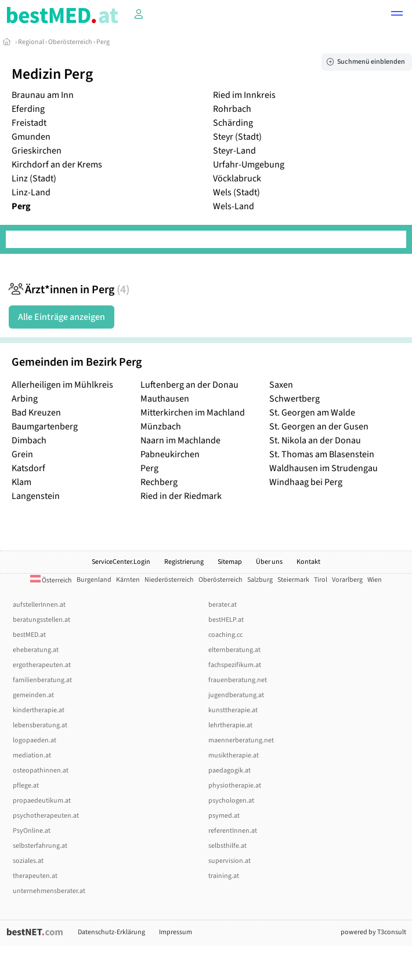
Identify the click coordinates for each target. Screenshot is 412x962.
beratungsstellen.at (41, 620)
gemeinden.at (33, 695)
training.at (223, 876)
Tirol (320, 580)
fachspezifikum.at (234, 665)
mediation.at (32, 755)
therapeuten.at (35, 876)
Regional (31, 42)
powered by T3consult (373, 932)
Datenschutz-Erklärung (111, 932)
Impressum (175, 932)
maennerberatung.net (241, 740)
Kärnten (128, 580)
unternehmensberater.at (49, 891)
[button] (397, 15)
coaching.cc (225, 635)
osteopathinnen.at (40, 770)
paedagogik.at (229, 770)
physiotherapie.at (234, 785)
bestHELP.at (226, 620)
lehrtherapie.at (230, 725)
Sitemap (230, 562)
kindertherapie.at (38, 710)
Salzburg (260, 580)
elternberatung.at (234, 650)
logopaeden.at (34, 740)
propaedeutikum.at (42, 801)
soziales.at (28, 861)
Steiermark (293, 580)
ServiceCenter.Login (121, 562)
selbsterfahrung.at (40, 846)
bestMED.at (29, 635)
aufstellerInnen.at (39, 605)
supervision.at (229, 861)
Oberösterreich (70, 42)
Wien (374, 580)
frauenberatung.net (237, 680)
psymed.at (224, 816)
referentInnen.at (232, 831)
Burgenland (94, 580)
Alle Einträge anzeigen (61, 317)
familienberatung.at (42, 680)
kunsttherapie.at (233, 710)
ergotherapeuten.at (42, 665)
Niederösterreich (169, 580)
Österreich (51, 580)
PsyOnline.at (31, 831)
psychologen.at (231, 801)
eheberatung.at (36, 650)
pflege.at (26, 785)
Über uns (269, 562)
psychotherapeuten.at (46, 816)
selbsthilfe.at (227, 846)
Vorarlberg (347, 580)
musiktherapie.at (233, 755)
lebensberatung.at (40, 725)
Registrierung (184, 562)
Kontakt (308, 562)
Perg (103, 42)
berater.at (222, 605)
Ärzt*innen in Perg (69, 290)
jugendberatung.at (236, 695)
